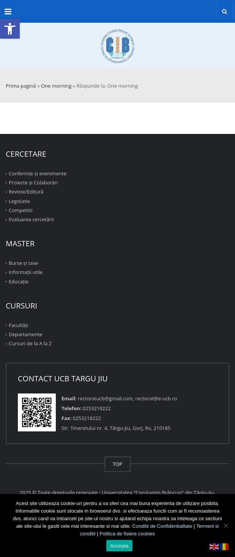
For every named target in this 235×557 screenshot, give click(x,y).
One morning (56, 85)
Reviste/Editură (26, 191)
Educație (18, 281)
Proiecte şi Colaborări (33, 182)
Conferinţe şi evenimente (37, 173)
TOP (117, 464)
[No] (225, 525)
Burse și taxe (23, 263)
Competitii (20, 210)
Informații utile (26, 272)
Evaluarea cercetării (31, 219)
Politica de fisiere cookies (127, 534)
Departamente (25, 334)
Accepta (119, 546)
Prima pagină (21, 85)
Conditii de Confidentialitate (162, 526)
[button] (10, 29)
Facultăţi (18, 325)
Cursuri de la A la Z (30, 343)
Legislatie (19, 200)
